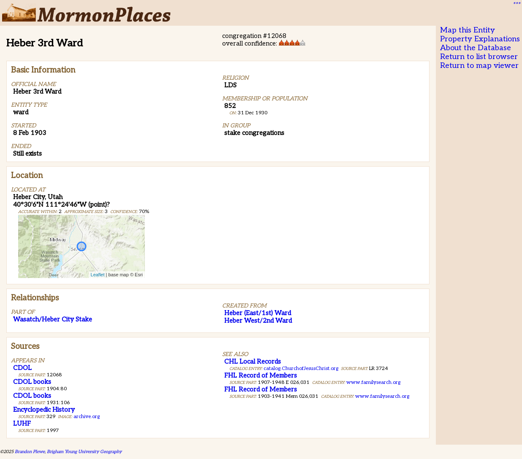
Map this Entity (467, 30)
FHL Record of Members (260, 375)
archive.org (86, 416)
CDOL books (32, 382)
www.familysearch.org (373, 382)
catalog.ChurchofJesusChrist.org (301, 368)
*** (516, 4)
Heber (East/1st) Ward (257, 313)
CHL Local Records (252, 361)
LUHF (22, 423)
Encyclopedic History (44, 409)
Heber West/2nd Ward (258, 320)
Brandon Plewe (30, 451)
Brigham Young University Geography (84, 451)
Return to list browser (479, 56)
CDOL (22, 368)
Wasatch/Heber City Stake (52, 319)
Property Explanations (480, 39)
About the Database (475, 47)
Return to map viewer (479, 65)
